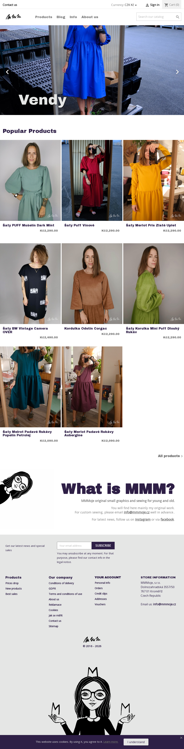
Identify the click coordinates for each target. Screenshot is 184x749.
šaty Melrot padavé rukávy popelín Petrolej (27, 433)
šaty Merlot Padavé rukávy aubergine (89, 433)
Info (73, 17)
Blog (61, 17)
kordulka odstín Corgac (85, 328)
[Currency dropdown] (131, 5)
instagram (143, 519)
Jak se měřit (56, 615)
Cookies (53, 610)
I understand (136, 742)
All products (171, 456)
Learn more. (110, 741)
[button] (14, 70)
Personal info (102, 582)
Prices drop (12, 583)
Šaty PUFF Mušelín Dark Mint (28, 225)
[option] (92, 70)
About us (89, 17)
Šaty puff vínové (79, 225)
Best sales (11, 594)
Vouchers (100, 604)
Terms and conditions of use (65, 594)
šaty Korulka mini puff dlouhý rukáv (152, 330)
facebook (167, 519)
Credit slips (101, 593)
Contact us (10, 5)
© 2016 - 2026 (92, 646)
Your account (108, 577)
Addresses (101, 599)
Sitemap (53, 626)
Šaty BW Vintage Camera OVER (25, 330)
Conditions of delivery (61, 583)
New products (13, 588)
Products (43, 17)
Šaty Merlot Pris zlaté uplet (151, 225)
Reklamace (55, 604)
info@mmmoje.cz (137, 512)
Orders (99, 588)
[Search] (158, 17)
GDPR (52, 588)
